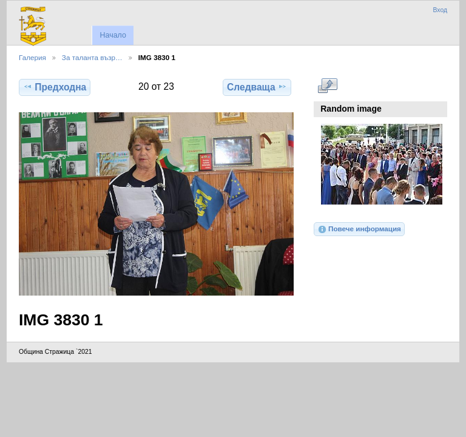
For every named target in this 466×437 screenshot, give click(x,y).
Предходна (54, 86)
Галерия (32, 57)
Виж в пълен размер (327, 85)
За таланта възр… (92, 57)
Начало (113, 35)
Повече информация (359, 229)
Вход (440, 10)
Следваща (257, 86)
